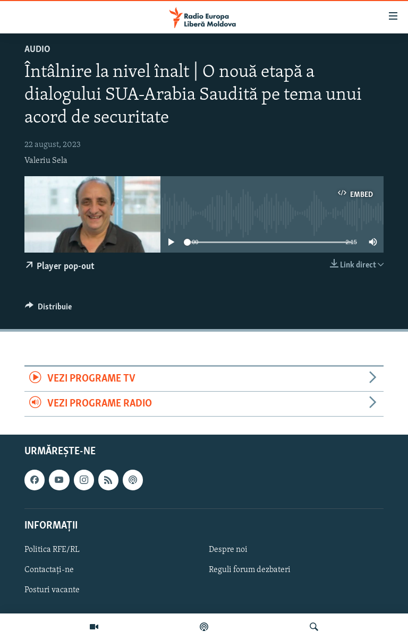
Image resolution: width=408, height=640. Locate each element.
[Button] (48, 309)
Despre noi (228, 550)
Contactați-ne (49, 570)
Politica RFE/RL (52, 550)
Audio (37, 50)
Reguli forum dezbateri (250, 570)
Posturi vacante (52, 590)
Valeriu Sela (45, 161)
